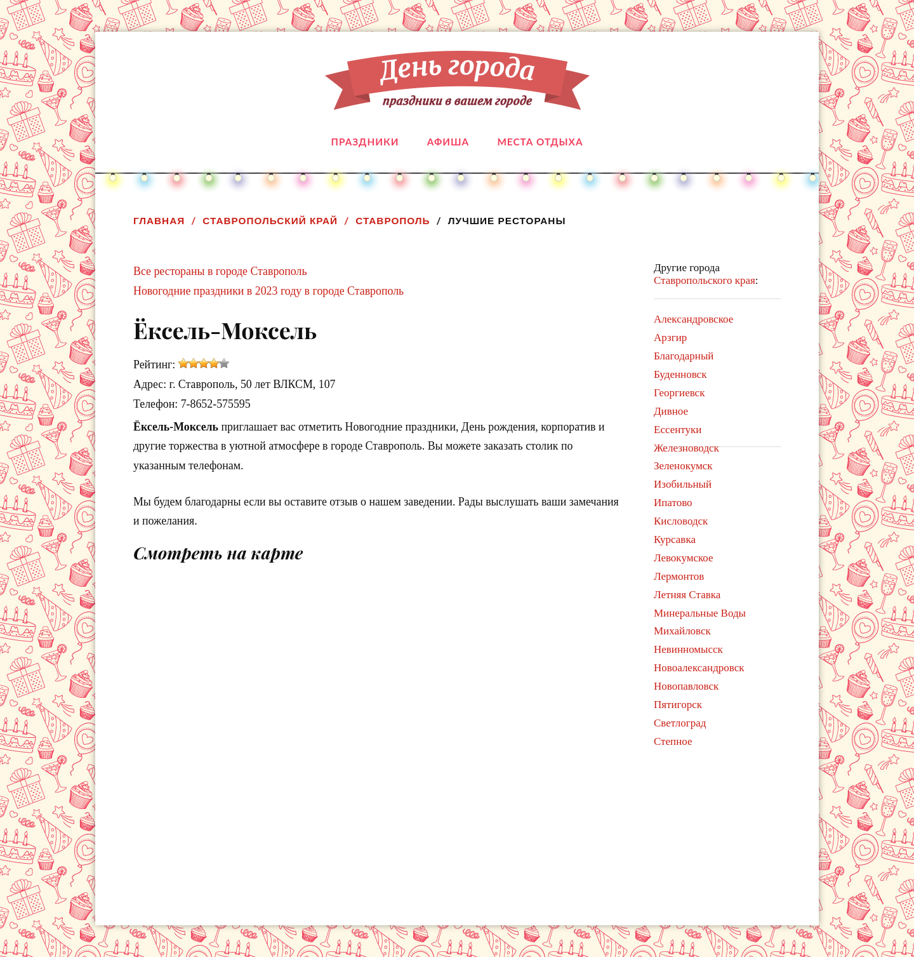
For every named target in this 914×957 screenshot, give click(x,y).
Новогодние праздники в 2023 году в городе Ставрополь (268, 290)
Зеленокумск (683, 466)
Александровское (693, 319)
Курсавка (675, 539)
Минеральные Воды (700, 613)
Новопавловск (686, 686)
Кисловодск (681, 521)
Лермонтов (679, 576)
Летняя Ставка (687, 595)
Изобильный (683, 484)
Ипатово (673, 503)
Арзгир (670, 337)
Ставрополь (392, 220)
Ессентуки (677, 430)
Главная (159, 220)
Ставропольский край (270, 220)
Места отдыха (540, 141)
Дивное (671, 411)
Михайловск (682, 631)
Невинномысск (688, 649)
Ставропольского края (704, 280)
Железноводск (686, 448)
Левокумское (683, 558)
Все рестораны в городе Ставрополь (220, 271)
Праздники (365, 141)
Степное (673, 741)
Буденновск (680, 374)
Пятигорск (678, 705)
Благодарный (683, 356)
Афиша (448, 141)
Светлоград (680, 723)
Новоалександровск (699, 668)
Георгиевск (679, 393)
